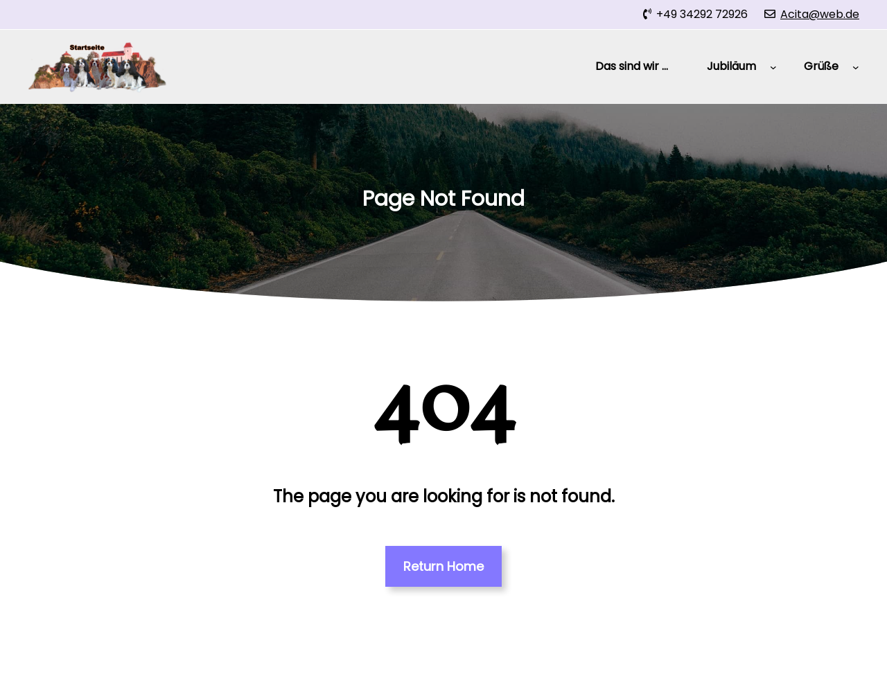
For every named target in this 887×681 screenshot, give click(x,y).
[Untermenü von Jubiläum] (773, 67)
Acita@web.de (819, 14)
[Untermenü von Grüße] (855, 67)
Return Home (443, 566)
